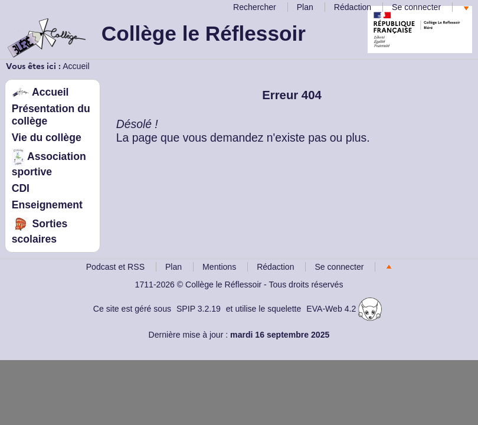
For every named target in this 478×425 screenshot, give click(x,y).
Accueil (76, 66)
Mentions (219, 267)
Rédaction (352, 7)
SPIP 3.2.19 (198, 308)
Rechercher (254, 7)
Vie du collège (46, 137)
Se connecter (416, 7)
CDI (21, 188)
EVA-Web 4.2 (344, 309)
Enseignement (47, 205)
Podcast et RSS (115, 267)
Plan (305, 7)
